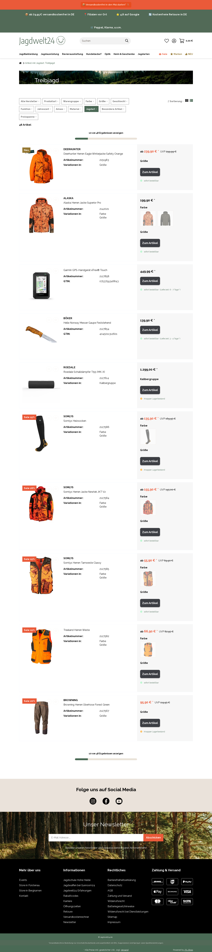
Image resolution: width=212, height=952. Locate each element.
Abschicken (153, 837)
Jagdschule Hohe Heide (76, 880)
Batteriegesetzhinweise (121, 906)
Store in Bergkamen (30, 890)
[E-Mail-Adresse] (96, 838)
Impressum (114, 922)
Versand (125, 950)
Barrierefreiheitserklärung (122, 880)
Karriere (67, 901)
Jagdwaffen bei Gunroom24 (79, 885)
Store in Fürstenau (29, 885)
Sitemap (112, 917)
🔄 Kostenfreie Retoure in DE (168, 14)
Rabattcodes (70, 896)
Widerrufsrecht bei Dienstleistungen (128, 911)
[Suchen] (101, 40)
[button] (174, 40)
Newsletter (69, 922)
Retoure (67, 911)
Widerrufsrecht (116, 901)
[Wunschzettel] (167, 40)
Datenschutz (115, 885)
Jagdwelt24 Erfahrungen (77, 890)
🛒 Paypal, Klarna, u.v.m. (106, 27)
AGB (110, 890)
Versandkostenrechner (76, 917)
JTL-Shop (188, 950)
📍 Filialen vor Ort (95, 14)
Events (23, 880)
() (170, 289)
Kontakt (23, 896)
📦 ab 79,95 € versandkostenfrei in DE (49, 14)
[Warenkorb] (186, 40)
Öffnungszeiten (72, 906)
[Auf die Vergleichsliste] (49, 151)
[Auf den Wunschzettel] (55, 151)
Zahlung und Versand (120, 896)
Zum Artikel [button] (150, 172)
